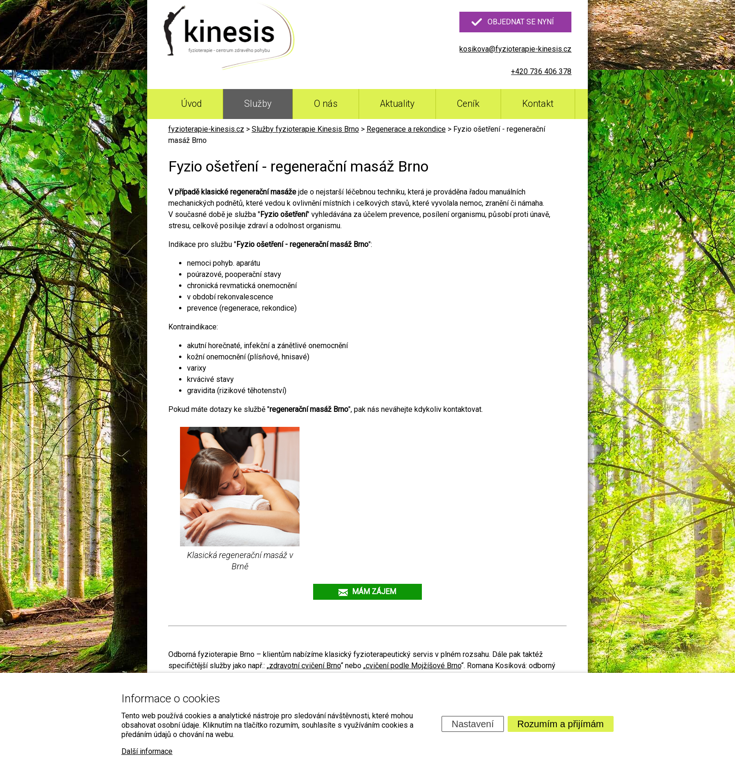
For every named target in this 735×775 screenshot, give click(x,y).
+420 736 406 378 (541, 71)
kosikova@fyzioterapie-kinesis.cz (515, 49)
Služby (257, 103)
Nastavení (472, 724)
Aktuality (397, 103)
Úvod (191, 103)
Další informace (146, 751)
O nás (326, 103)
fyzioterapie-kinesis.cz (206, 129)
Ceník (468, 103)
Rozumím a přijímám (561, 724)
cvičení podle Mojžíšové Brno (413, 665)
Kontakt (538, 103)
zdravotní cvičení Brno (305, 665)
